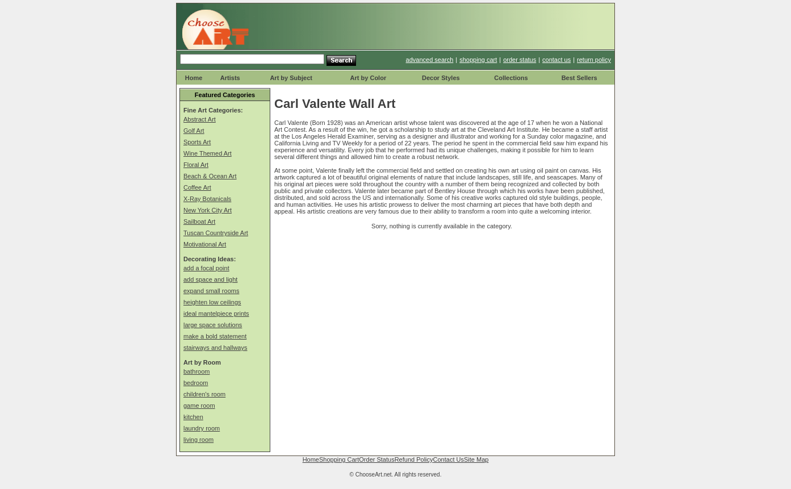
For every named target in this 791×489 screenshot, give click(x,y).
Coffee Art (197, 187)
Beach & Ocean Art (210, 176)
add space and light (210, 279)
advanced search (430, 59)
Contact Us (448, 459)
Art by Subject (291, 77)
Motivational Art (204, 244)
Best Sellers (579, 77)
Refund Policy (414, 459)
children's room (204, 394)
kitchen (193, 416)
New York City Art (207, 210)
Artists (230, 77)
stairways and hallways (215, 347)
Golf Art (193, 130)
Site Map (476, 459)
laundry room (201, 428)
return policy (594, 59)
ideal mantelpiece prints (216, 313)
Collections (511, 77)
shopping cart (478, 59)
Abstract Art (199, 119)
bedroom (195, 382)
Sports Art (197, 142)
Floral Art (195, 164)
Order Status (376, 459)
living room (198, 439)
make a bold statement (214, 336)
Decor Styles (441, 77)
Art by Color (368, 77)
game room (199, 405)
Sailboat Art (199, 221)
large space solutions (212, 324)
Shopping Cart (339, 459)
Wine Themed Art (207, 153)
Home (194, 77)
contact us (556, 59)
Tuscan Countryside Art (215, 232)
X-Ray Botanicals (207, 198)
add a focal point (206, 268)
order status (519, 59)
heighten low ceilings (212, 302)
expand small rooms (211, 290)
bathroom (196, 371)
